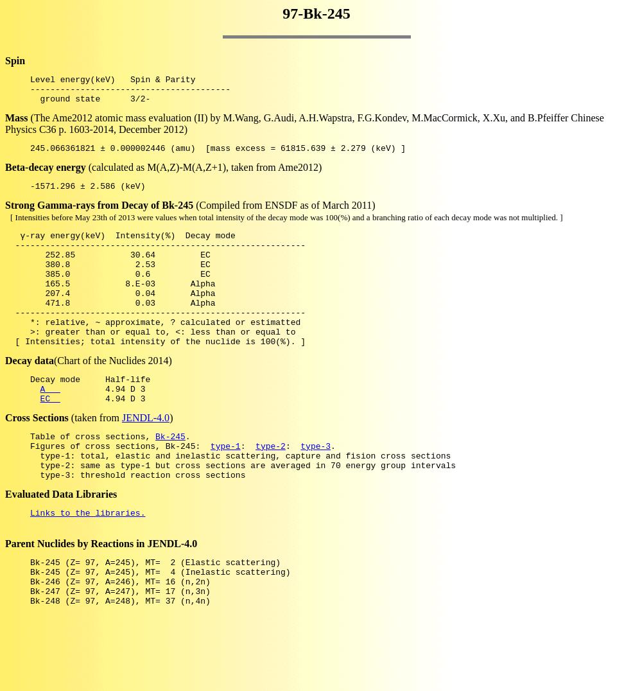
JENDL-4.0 (145, 456)
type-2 (271, 488)
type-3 (315, 488)
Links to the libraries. (87, 562)
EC (50, 436)
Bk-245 (170, 476)
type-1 (226, 488)
